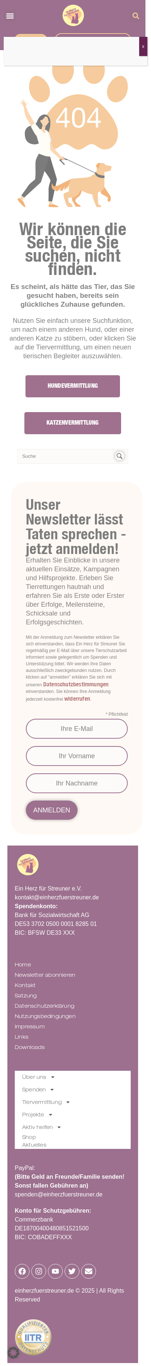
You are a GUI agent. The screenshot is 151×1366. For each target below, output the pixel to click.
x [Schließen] (143, 46)
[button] (13, 1352)
